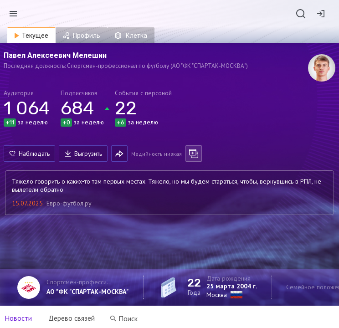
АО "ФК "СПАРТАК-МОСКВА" (87, 291)
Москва (216, 295)
